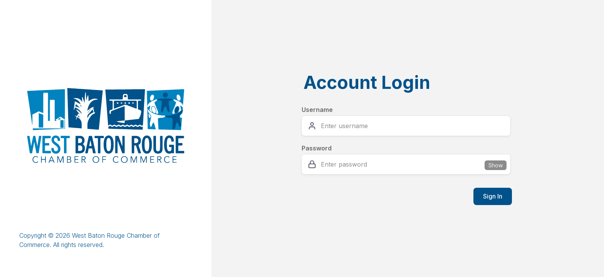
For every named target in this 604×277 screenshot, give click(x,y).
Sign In (492, 196)
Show (495, 165)
